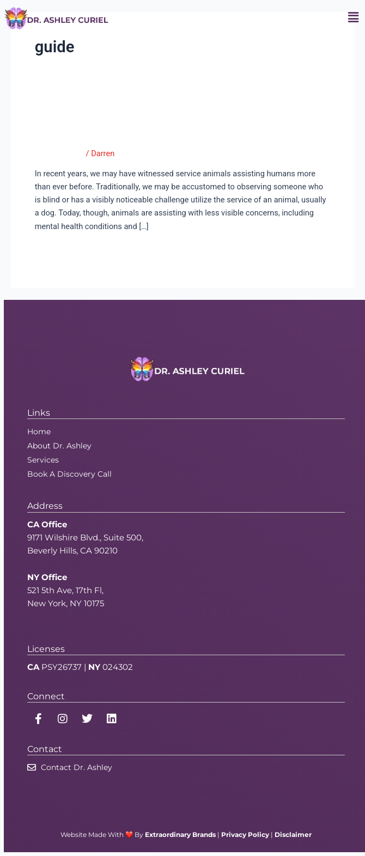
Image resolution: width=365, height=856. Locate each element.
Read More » (57, 250)
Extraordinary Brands (180, 834)
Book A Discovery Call (69, 474)
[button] (353, 17)
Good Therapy (59, 153)
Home (39, 431)
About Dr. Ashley (59, 446)
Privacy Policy (245, 834)
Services (43, 460)
